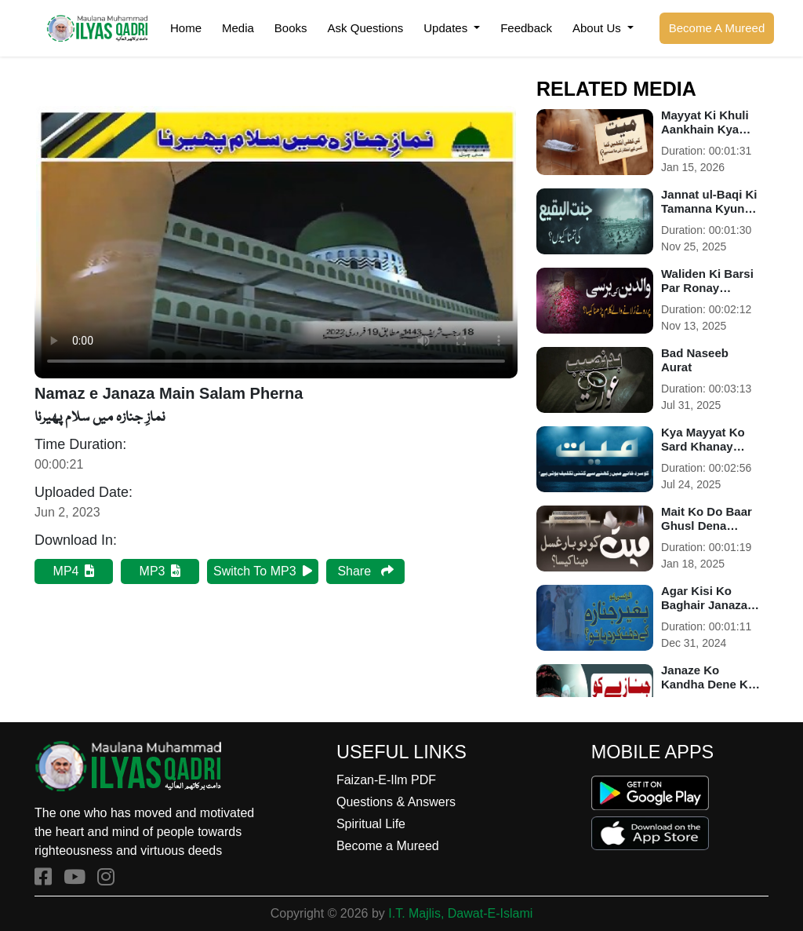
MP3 (160, 571)
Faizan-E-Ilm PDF (386, 780)
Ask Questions (366, 28)
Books (290, 28)
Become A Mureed (717, 28)
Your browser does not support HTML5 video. (276, 242)
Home (186, 28)
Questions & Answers (396, 802)
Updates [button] (447, 28)
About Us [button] (598, 28)
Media (238, 28)
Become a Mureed (387, 846)
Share (365, 571)
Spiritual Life (370, 824)
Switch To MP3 (262, 571)
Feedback (526, 28)
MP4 (74, 571)
